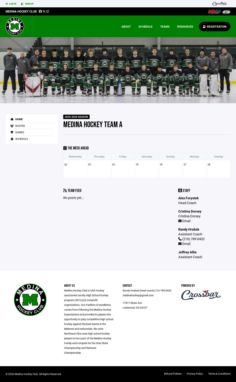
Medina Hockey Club (21, 11)
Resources (185, 26)
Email (184, 221)
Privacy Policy (195, 373)
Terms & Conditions (219, 373)
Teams (164, 26)
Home (16, 119)
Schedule (145, 26)
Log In (11, 4)
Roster (17, 126)
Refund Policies (173, 373)
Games (16, 132)
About (126, 26)
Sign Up (27, 4)
